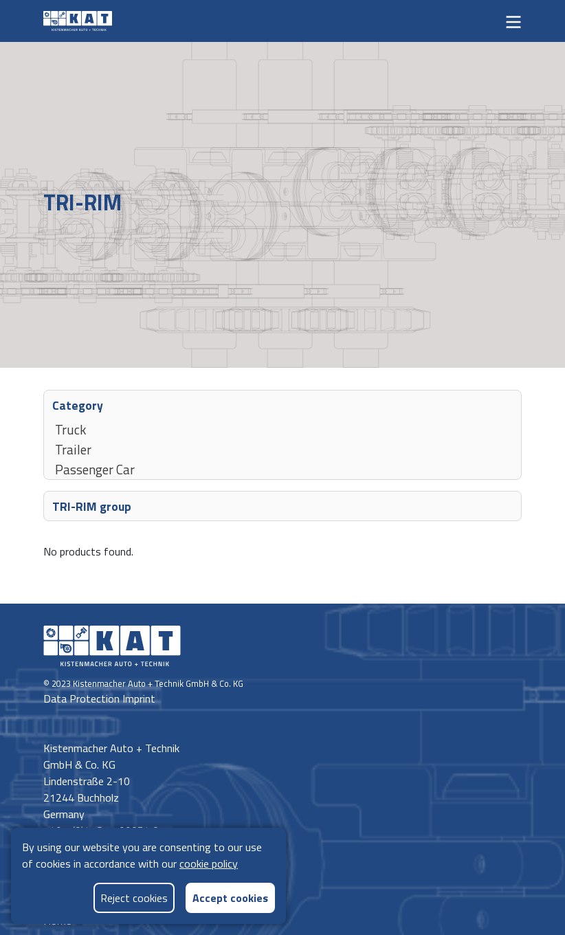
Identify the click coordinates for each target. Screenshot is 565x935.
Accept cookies (230, 897)
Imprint (138, 698)
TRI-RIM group (91, 505)
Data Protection (82, 698)
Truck (71, 429)
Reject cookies (134, 897)
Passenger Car (95, 469)
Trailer (73, 449)
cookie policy (208, 863)
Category (77, 404)
